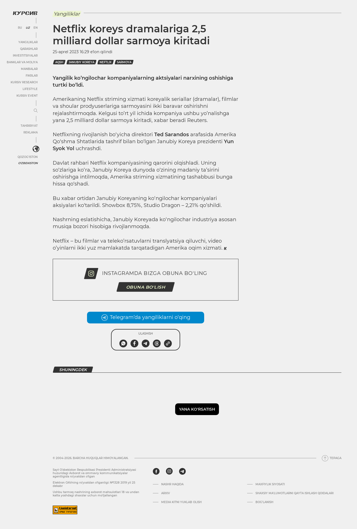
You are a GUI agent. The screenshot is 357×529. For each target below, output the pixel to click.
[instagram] (169, 471)
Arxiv (165, 493)
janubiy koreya (81, 62)
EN (35, 28)
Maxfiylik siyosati (270, 484)
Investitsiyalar (25, 55)
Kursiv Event (27, 95)
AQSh (59, 62)
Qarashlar (29, 49)
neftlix (106, 62)
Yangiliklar (28, 42)
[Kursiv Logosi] (25, 13)
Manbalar (29, 69)
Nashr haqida (172, 484)
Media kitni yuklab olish (181, 502)
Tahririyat (29, 126)
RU (20, 28)
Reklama (30, 132)
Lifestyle (30, 89)
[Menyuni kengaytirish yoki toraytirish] (36, 111)
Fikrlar (32, 75)
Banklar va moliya (22, 62)
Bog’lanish (264, 502)
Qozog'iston (28, 157)
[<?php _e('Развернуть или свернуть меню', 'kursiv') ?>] (36, 149)
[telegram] (182, 471)
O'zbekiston (28, 163)
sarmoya (124, 62)
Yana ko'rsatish (197, 409)
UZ (28, 28)
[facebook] (156, 471)
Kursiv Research (24, 82)
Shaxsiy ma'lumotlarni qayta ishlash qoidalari (294, 493)
